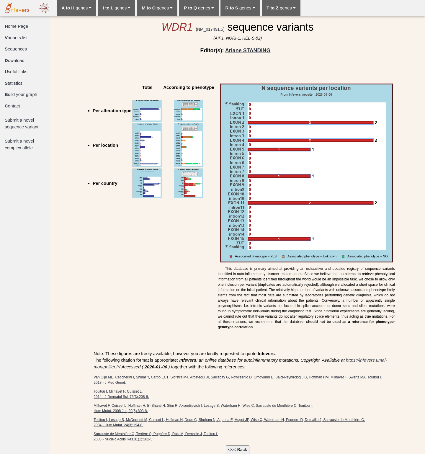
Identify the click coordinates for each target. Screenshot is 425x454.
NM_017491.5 (210, 29)
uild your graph (21, 94)
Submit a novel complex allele (19, 144)
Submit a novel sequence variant (21, 123)
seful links (16, 71)
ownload (14, 60)
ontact (12, 105)
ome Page (16, 26)
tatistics (13, 83)
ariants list (16, 37)
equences (16, 48)
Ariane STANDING (248, 50)
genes (77, 7)
